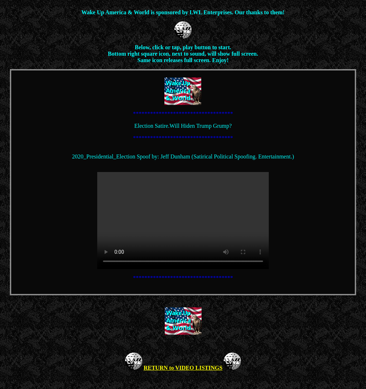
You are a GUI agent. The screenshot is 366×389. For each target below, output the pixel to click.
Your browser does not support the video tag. (183, 220)
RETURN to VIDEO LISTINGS (183, 368)
